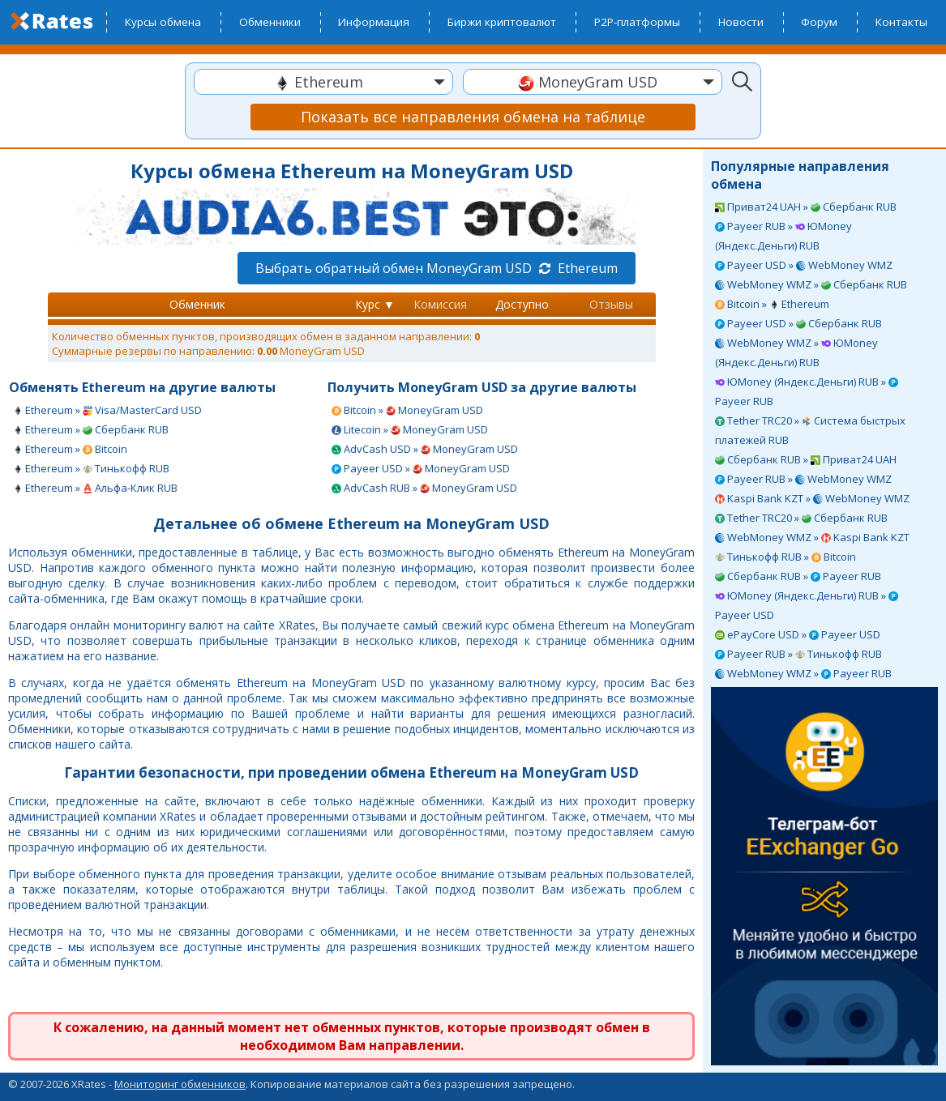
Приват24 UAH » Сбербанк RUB (806, 206)
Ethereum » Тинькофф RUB (91, 468)
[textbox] (323, 82)
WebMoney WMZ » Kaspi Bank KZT (812, 537)
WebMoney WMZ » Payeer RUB (803, 673)
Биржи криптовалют (501, 22)
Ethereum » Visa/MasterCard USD (107, 410)
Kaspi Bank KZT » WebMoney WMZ (812, 498)
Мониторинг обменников (180, 1084)
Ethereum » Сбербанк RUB (91, 429)
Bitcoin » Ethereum (772, 304)
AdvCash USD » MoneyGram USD (425, 449)
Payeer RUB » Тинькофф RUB (798, 654)
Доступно (522, 304)
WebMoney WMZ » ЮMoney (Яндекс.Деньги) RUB (796, 352)
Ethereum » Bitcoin (70, 449)
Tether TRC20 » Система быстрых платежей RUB (810, 430)
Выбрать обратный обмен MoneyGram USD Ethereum (436, 268)
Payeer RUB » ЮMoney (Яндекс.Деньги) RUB (783, 236)
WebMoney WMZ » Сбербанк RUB (811, 284)
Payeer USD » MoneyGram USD (421, 468)
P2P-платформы (637, 22)
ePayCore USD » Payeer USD (797, 634)
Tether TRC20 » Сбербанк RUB (801, 517)
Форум (819, 22)
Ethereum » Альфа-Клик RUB (95, 487)
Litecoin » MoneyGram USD (410, 429)
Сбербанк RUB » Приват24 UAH (806, 459)
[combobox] (323, 82)
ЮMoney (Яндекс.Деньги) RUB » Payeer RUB (806, 391)
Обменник (197, 304)
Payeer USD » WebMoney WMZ (803, 265)
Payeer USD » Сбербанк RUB (798, 323)
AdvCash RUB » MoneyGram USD (424, 487)
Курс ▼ (375, 304)
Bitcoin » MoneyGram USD (407, 410)
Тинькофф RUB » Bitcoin (785, 556)
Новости (741, 22)
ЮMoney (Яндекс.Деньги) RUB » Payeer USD (806, 605)
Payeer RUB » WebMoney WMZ (803, 479)
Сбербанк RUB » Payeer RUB (798, 576)
